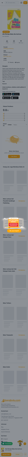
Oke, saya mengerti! (14, 230)
